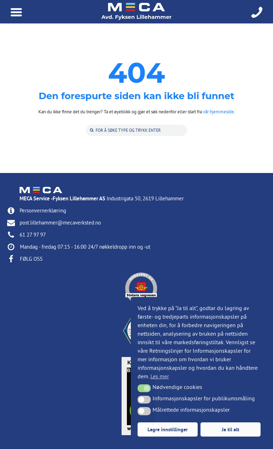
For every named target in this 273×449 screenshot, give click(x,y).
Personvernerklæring (43, 210)
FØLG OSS (31, 258)
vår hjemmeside (218, 111)
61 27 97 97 (33, 234)
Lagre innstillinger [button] (168, 429)
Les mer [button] (159, 376)
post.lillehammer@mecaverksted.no (60, 222)
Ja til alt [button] (230, 429)
